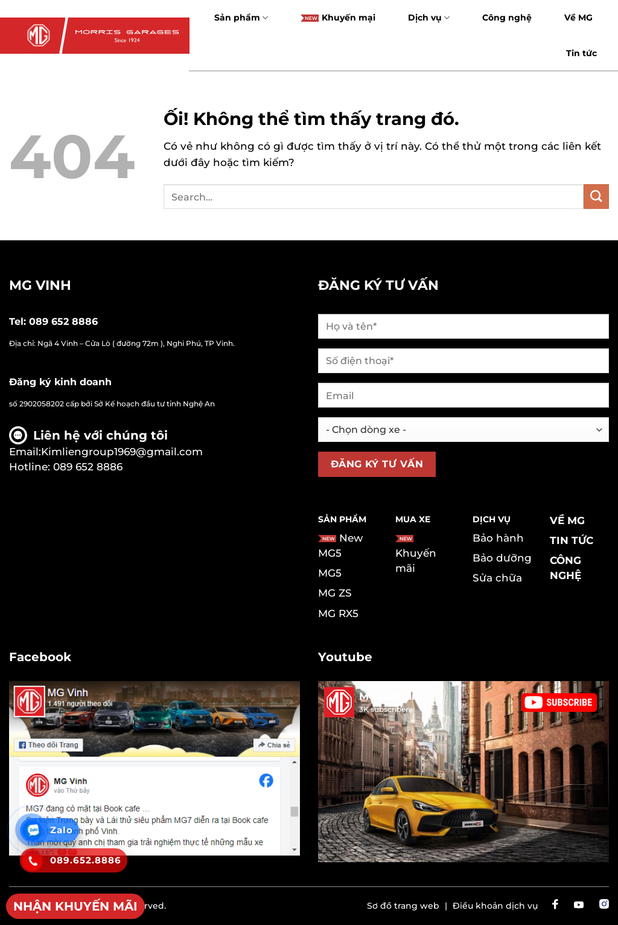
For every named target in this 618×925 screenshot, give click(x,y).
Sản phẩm (241, 18)
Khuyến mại (338, 17)
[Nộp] (596, 196)
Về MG (578, 17)
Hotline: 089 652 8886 (66, 467)
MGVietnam (390, 696)
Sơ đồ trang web (403, 905)
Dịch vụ (429, 18)
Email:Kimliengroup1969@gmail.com (106, 452)
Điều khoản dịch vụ (495, 905)
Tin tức (581, 53)
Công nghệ (507, 17)
